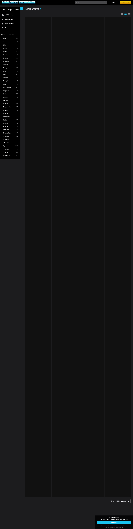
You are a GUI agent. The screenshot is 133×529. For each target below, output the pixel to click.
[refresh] (40, 9)
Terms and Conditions (115, 527)
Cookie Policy (119, 526)
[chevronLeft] (21, 8)
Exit (122, 527)
